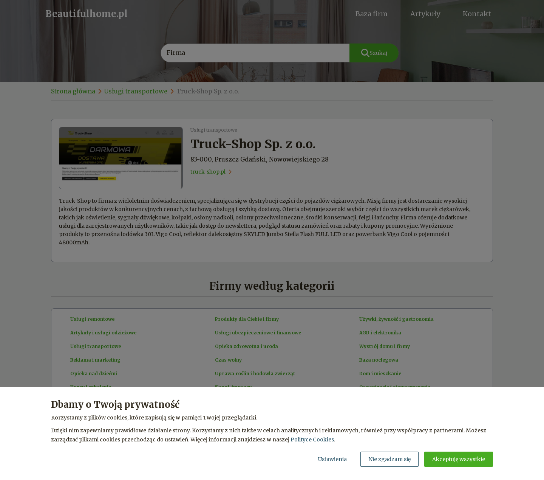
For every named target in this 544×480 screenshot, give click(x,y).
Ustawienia (332, 459)
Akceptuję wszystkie (458, 459)
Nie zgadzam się (389, 459)
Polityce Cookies (312, 439)
